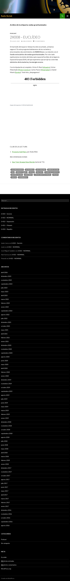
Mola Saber (45, 70)
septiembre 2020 (6, 353)
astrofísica (30, 169)
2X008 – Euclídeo (25, 37)
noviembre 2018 (6, 426)
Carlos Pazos (27, 41)
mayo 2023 (4, 291)
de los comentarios (8, 565)
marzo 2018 (5, 456)
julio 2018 (4, 441)
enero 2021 (5, 341)
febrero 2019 (5, 414)
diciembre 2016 (6, 510)
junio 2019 (4, 403)
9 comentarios (40, 41)
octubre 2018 (5, 430)
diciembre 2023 (6, 276)
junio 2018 (4, 445)
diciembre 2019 (6, 380)
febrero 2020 (5, 372)
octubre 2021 (5, 326)
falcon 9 (40, 172)
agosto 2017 (5, 479)
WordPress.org (6, 569)
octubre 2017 (5, 476)
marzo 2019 (5, 410)
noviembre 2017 (6, 472)
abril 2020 (4, 368)
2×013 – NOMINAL (7, 218)
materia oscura (17, 174)
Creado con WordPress (7, 578)
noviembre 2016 (6, 514)
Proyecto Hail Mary (19, 152)
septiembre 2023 (6, 284)
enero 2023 (5, 307)
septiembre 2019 (6, 391)
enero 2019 (5, 418)
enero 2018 (5, 464)
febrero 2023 (5, 303)
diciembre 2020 (6, 345)
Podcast (13, 33)
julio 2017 (4, 483)
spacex (14, 177)
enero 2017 (5, 506)
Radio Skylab (6, 16)
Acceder (4, 557)
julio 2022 (4, 318)
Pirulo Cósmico (24, 70)
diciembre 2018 (6, 422)
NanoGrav (28, 174)
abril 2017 (4, 495)
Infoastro (46, 67)
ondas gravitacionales (42, 174)
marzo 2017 (5, 499)
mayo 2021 (4, 330)
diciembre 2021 (6, 322)
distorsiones (41, 169)
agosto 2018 (5, 437)
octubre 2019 (5, 387)
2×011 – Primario (6, 225)
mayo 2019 (4, 406)
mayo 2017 (4, 491)
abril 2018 (4, 453)
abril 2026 (4, 272)
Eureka (17, 72)
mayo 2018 (4, 449)
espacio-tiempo (22, 172)
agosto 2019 (5, 395)
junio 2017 (4, 487)
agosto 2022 (5, 314)
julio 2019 (4, 399)
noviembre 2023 (6, 280)
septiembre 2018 (6, 433)
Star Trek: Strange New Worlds (23, 162)
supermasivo (23, 177)
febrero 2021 (5, 337)
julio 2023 (4, 288)
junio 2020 (4, 360)
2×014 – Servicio (6, 214)
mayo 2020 (4, 364)
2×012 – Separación (7, 221)
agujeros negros (17, 169)
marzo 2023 (5, 299)
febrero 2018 (5, 460)
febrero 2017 (5, 502)
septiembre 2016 (6, 522)
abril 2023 (4, 295)
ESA (13, 172)
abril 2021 (4, 334)
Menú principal (67, 16)
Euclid (32, 172)
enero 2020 (5, 376)
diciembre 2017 (6, 468)
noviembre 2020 (6, 349)
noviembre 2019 (6, 383)
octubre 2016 (5, 518)
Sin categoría (5, 543)
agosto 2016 (5, 525)
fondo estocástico (52, 172)
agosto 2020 (5, 357)
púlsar (55, 174)
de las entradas (7, 561)
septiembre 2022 (6, 311)
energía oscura (53, 169)
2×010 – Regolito (6, 229)
